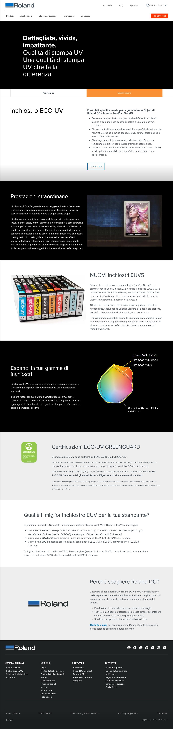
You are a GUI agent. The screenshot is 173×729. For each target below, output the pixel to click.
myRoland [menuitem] (134, 5)
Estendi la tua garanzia (116, 670)
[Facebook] (135, 647)
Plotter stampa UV (14, 670)
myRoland (110, 674)
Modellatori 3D (48, 680)
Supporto (110, 662)
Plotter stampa (13, 667)
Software (78, 662)
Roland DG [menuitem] (109, 5)
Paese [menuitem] (152, 5)
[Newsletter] (129, 647)
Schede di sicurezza (115, 683)
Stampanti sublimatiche (17, 674)
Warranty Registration (128, 713)
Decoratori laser (48, 693)
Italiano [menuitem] (162, 5)
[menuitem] (11, 16)
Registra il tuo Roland (116, 677)
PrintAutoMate (80, 674)
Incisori (44, 687)
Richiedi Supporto (114, 667)
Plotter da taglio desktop (52, 670)
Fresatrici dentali (48, 683)
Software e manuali (115, 680)
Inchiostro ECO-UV (41, 23)
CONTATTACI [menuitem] (159, 16)
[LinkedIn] (164, 647)
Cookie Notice (45, 713)
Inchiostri (27, 23)
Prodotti (18, 23)
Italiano (9, 719)
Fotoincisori (46, 696)
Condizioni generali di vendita (85, 713)
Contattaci (162, 713)
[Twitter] (152, 647)
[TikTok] (146, 647)
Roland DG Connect (82, 670)
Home (12, 23)
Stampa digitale (14, 662)
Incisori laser (46, 690)
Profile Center (112, 687)
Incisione (45, 662)
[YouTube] (158, 647)
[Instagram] (140, 647)
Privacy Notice (13, 713)
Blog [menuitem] (121, 5)
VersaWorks (78, 667)
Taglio (43, 667)
